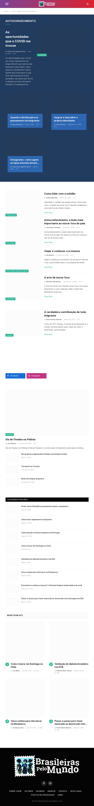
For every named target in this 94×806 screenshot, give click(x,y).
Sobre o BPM (15, 791)
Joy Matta (16, 671)
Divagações (11, 215)
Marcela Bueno (17, 124)
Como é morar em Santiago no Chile (36, 546)
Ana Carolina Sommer (54, 319)
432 (36, 671)
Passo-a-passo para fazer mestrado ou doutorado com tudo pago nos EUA (52, 599)
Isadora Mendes (52, 198)
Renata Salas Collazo (64, 671)
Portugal (10, 243)
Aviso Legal (76, 791)
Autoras (29, 791)
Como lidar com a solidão (60, 193)
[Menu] (7, 4)
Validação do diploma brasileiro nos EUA (38, 559)
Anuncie (51, 791)
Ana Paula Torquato (53, 227)
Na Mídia (40, 791)
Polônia (9, 434)
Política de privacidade (43, 795)
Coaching (42, 55)
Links (60, 795)
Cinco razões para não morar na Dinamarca (39, 572)
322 (40, 728)
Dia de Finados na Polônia (20, 439)
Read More (48, 213)
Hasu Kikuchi (60, 124)
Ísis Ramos (50, 255)
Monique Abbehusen (53, 281)
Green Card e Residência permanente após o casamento (44, 506)
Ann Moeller (12, 443)
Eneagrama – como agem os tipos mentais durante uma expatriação (24, 161)
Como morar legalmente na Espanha (36, 520)
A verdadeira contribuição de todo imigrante (65, 313)
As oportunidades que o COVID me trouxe (18, 38)
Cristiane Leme (18, 728)
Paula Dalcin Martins (64, 728)
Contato (63, 791)
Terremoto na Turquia (30, 466)
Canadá (9, 335)
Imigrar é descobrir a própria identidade (66, 119)
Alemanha (10, 299)
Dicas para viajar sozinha (17, 271)
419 (57, 673)
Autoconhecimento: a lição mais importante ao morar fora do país (64, 221)
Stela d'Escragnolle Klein (16, 51)
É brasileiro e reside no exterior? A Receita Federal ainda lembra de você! (51, 585)
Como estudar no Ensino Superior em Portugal (40, 533)
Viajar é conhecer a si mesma (62, 251)
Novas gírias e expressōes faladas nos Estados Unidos (44, 454)
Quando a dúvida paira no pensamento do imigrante (24, 119)
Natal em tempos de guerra (32, 479)
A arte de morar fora (57, 277)
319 (57, 730)
